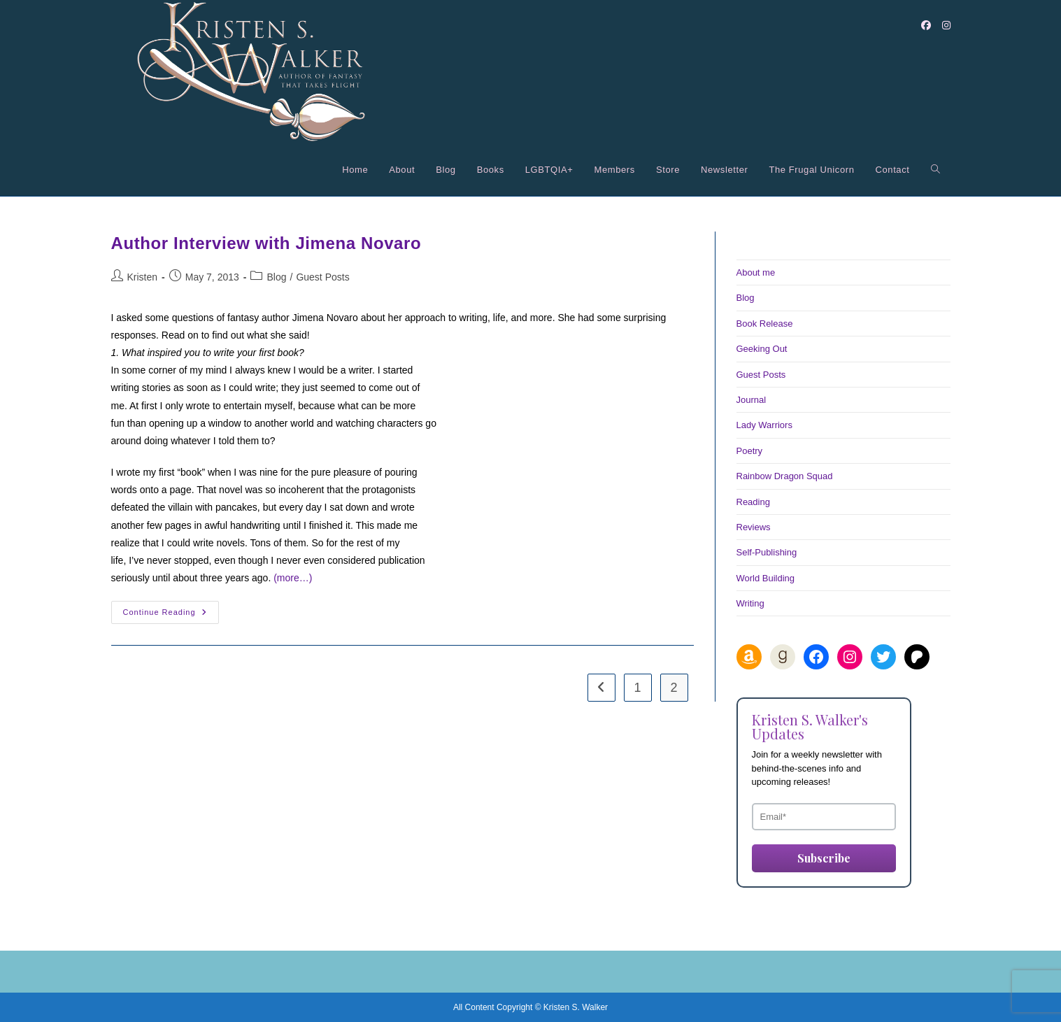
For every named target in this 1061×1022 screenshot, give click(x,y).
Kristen (142, 277)
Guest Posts (322, 277)
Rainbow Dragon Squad (784, 476)
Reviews (753, 527)
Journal (751, 400)
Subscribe (823, 858)
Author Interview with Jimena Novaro (266, 243)
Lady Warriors (764, 425)
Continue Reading (171, 615)
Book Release (764, 323)
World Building (765, 578)
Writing (750, 603)
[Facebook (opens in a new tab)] (926, 25)
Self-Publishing (766, 552)
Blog (276, 277)
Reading (753, 502)
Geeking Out (762, 348)
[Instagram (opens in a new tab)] (946, 25)
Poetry (749, 451)
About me (756, 272)
